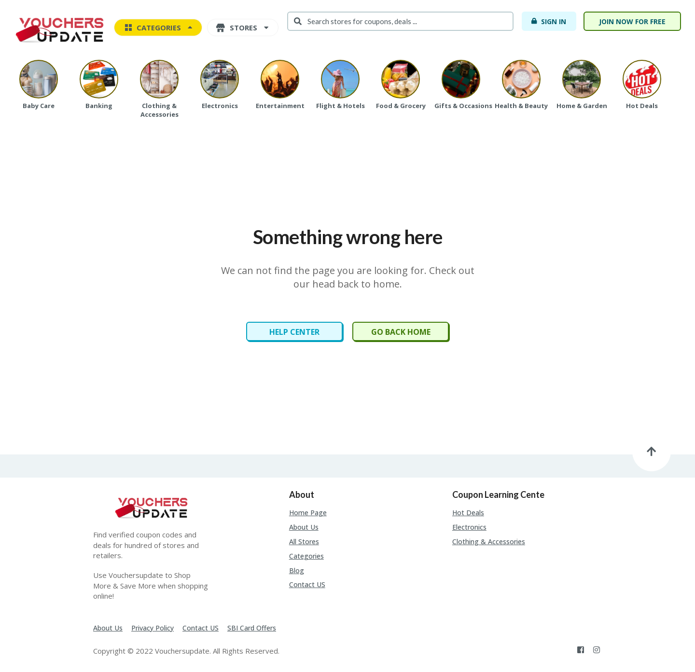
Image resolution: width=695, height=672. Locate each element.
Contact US (307, 584)
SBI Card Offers (251, 627)
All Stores (304, 541)
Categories (306, 556)
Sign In (548, 21)
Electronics (469, 527)
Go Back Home (401, 332)
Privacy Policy (152, 627)
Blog (296, 570)
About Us (304, 527)
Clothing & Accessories (488, 541)
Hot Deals (468, 512)
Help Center (294, 332)
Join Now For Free (632, 21)
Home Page (308, 512)
